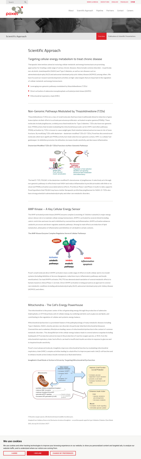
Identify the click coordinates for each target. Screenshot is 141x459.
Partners (110, 10)
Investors (105, 2)
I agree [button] (14, 453)
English (115, 2)
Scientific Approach (85, 10)
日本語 (133, 2)
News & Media (92, 2)
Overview (101, 36)
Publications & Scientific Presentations (121, 36)
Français (124, 2)
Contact (120, 10)
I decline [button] (37, 453)
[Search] (15, 2)
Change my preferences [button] (63, 453)
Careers (130, 10)
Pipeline (99, 10)
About (71, 10)
